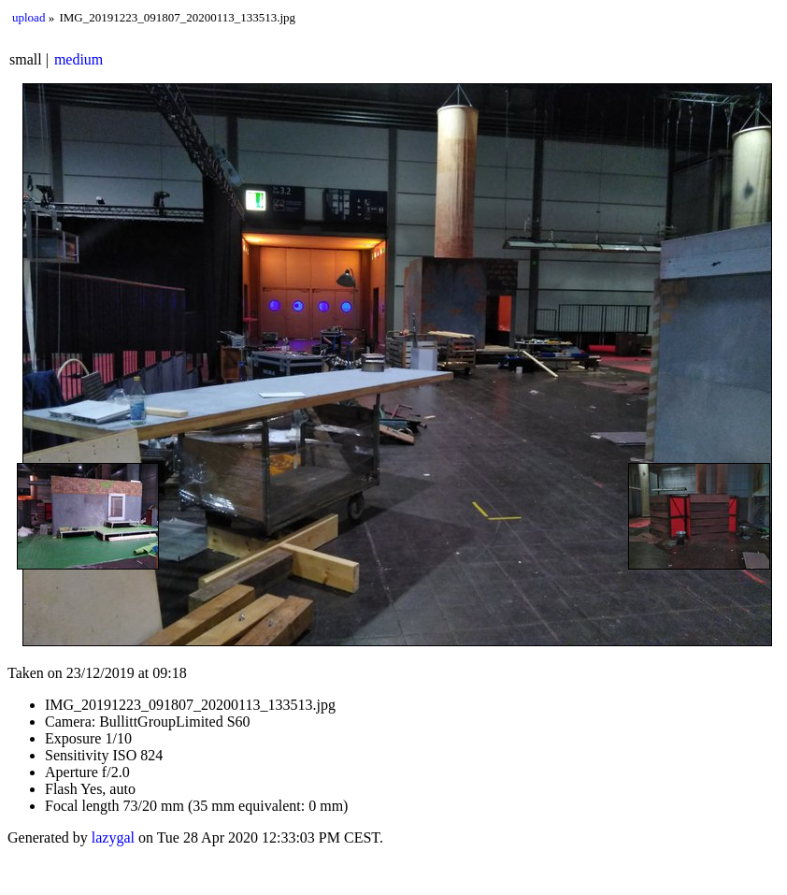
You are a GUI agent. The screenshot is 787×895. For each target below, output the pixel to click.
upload (28, 17)
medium (78, 59)
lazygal (113, 837)
